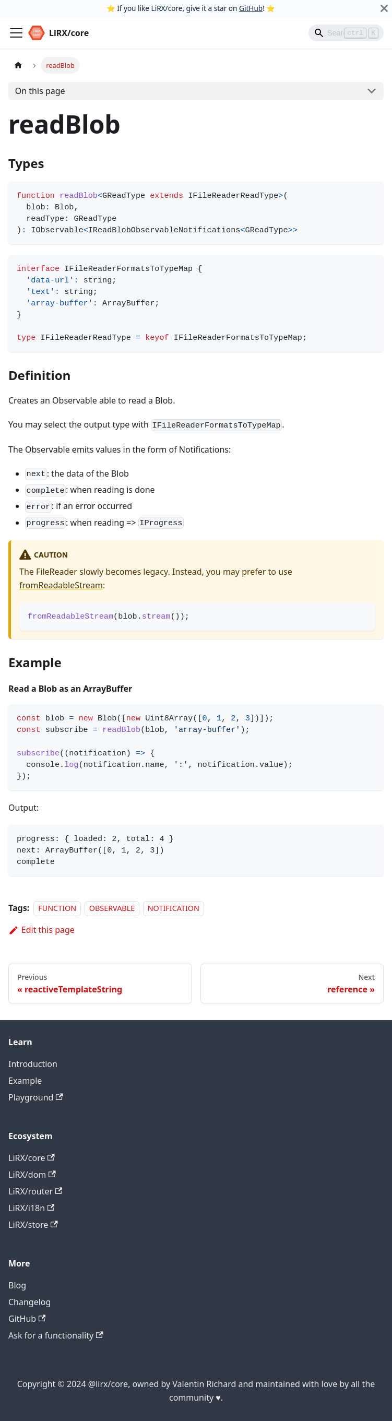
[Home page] (18, 65)
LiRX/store (33, 1224)
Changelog (29, 1302)
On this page (40, 91)
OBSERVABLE (112, 908)
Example (25, 1080)
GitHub (251, 8)
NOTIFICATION (173, 908)
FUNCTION (57, 908)
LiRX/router (35, 1191)
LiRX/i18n (31, 1208)
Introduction (32, 1064)
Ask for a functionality (55, 1335)
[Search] (346, 33)
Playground (35, 1097)
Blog (17, 1285)
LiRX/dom (32, 1174)
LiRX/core (31, 1158)
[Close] (384, 8)
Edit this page (41, 930)
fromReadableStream (61, 585)
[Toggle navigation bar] (16, 33)
